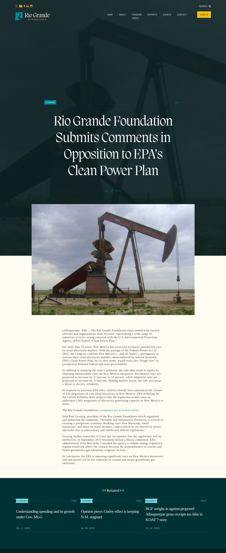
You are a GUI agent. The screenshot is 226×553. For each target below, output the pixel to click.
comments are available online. (120, 410)
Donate (204, 14)
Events (167, 14)
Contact (182, 14)
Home (110, 14)
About (122, 14)
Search (205, 6)
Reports (152, 14)
